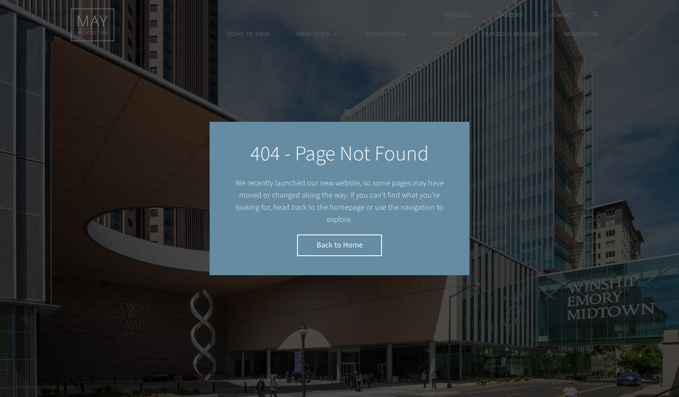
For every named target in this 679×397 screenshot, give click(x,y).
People (444, 34)
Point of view (248, 34)
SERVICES (457, 15)
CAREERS (510, 15)
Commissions (385, 34)
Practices (318, 34)
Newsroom (581, 34)
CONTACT (562, 15)
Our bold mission (509, 34)
